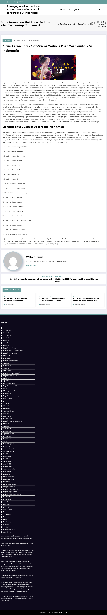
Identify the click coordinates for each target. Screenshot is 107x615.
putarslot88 (7, 436)
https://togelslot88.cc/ (11, 361)
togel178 (6, 340)
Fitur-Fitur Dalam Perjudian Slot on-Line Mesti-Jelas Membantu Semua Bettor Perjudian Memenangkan (86, 299)
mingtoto (6, 519)
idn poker (6, 343)
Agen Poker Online (9, 469)
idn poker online (8, 451)
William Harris (34, 257)
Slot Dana (6, 356)
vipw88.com (7, 378)
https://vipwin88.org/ (10, 353)
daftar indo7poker (9, 449)
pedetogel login (8, 479)
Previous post (47, 276)
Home (62, 9)
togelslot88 (7, 439)
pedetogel (6, 401)
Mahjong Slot (7, 467)
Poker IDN (6, 446)
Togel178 (6, 368)
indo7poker (7, 429)
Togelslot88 (7, 330)
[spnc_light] (99, 10)
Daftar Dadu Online (9, 484)
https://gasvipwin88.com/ (12, 386)
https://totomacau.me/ (11, 396)
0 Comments (35, 40)
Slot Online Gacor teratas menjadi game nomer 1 (31, 279)
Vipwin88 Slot (7, 366)
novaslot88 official (9, 529)
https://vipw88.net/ (9, 348)
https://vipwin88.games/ (11, 373)
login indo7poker (8, 444)
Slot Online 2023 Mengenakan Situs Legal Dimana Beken (76, 280)
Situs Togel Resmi (9, 391)
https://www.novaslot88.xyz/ (12, 421)
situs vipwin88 (7, 532)
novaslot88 (7, 393)
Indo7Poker (7, 454)
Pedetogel (6, 517)
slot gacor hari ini (9, 487)
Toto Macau (7, 335)
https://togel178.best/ (10, 492)
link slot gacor (8, 512)
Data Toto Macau (9, 477)
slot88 (5, 388)
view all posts (31, 265)
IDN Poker (6, 408)
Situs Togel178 (7, 371)
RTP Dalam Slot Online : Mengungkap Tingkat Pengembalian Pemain (52, 299)
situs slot (6, 414)
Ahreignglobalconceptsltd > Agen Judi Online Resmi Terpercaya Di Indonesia (23, 9)
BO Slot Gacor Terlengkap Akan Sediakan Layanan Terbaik (15, 299)
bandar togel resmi (9, 522)
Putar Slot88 (7, 497)
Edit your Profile (57, 261)
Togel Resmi (7, 514)
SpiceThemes (63, 612)
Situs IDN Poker (27, 582)
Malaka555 (7, 358)
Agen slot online (8, 434)
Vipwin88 (6, 333)
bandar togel (7, 419)
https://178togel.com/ (10, 489)
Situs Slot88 (7, 464)
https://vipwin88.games (11, 376)
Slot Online (7, 40)
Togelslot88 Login (9, 411)
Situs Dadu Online (26, 552)
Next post (58, 276)
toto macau (7, 416)
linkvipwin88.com (9, 383)
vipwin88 (6, 363)
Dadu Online (7, 474)
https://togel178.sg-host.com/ (13, 494)
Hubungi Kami (74, 9)
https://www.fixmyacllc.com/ (13, 351)
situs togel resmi (8, 398)
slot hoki (92, 93)
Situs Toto (6, 406)
